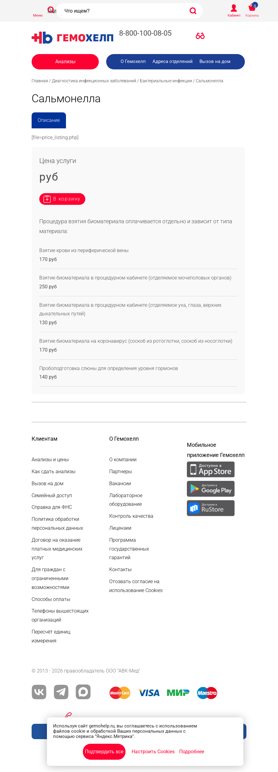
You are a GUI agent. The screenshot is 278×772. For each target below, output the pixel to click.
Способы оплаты (51, 599)
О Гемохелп (133, 61)
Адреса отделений (173, 61)
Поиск (55, 11)
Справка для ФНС (52, 507)
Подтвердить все (104, 751)
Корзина (252, 16)
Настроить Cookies (153, 751)
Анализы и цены (50, 459)
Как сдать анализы (53, 471)
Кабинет (234, 16)
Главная (40, 80)
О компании (123, 459)
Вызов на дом (214, 61)
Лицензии (120, 528)
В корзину (67, 199)
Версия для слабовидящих (202, 37)
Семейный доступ (52, 495)
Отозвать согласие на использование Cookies (136, 586)
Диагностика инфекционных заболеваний (94, 80)
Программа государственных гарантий (129, 549)
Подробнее (191, 751)
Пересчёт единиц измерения (51, 636)
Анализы (65, 61)
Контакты (120, 569)
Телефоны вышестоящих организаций (60, 615)
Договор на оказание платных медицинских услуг (57, 549)
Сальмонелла (209, 80)
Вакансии (120, 483)
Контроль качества (131, 516)
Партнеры (120, 471)
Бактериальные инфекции (166, 80)
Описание (49, 120)
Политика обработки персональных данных (57, 523)
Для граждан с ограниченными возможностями (50, 578)
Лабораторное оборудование (125, 500)
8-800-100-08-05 (145, 33)
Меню (38, 16)
